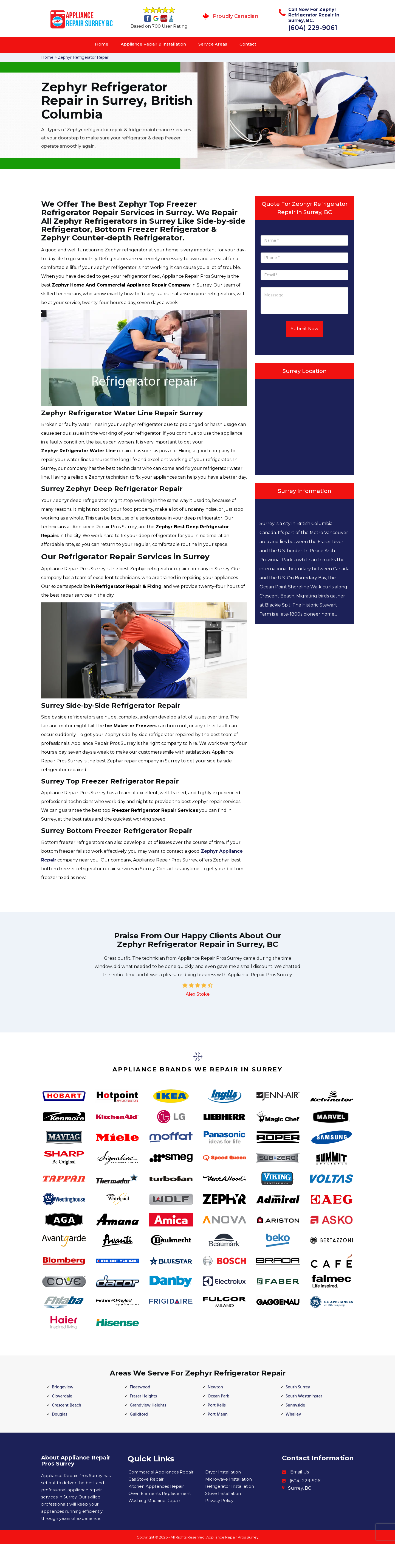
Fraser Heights (143, 1396)
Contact (247, 44)
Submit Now (304, 328)
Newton (215, 1387)
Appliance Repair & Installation (153, 44)
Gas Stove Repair (145, 1479)
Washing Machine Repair (154, 1500)
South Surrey (298, 1387)
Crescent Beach (66, 1405)
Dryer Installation (223, 1472)
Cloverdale (62, 1396)
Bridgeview (63, 1387)
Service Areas (212, 44)
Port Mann (218, 1414)
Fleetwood (140, 1387)
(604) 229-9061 (312, 28)
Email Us (299, 1472)
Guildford (139, 1414)
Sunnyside (295, 1405)
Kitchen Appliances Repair (156, 1486)
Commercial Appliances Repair (160, 1472)
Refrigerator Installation (229, 1486)
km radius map (304, 425)
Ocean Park (218, 1396)
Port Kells (217, 1405)
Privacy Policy (219, 1500)
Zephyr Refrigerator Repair (83, 57)
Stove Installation (223, 1493)
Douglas (59, 1414)
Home (101, 44)
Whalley (293, 1414)
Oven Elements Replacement (159, 1493)
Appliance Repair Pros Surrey (232, 1537)
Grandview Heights (148, 1405)
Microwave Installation (228, 1479)
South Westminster (304, 1396)
